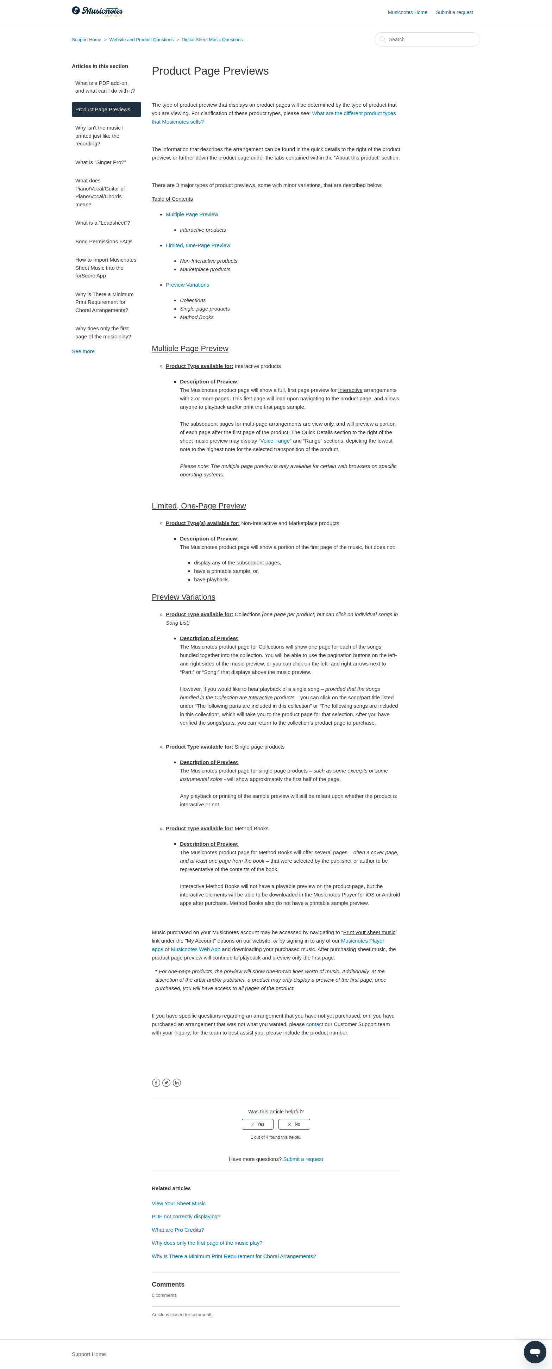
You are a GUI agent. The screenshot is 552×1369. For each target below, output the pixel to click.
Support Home (86, 39)
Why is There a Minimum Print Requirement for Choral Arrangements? (104, 302)
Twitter (166, 1083)
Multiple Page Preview (192, 214)
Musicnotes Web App (195, 949)
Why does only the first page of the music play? (103, 332)
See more (83, 351)
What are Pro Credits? (178, 1230)
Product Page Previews (102, 109)
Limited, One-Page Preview (198, 245)
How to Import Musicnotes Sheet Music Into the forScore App (105, 268)
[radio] (258, 1124)
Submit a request (454, 12)
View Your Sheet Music (179, 1203)
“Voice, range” (275, 441)
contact (314, 1024)
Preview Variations (187, 285)
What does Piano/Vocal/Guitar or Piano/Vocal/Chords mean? (100, 192)
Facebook (156, 1083)
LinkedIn (176, 1083)
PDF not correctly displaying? (186, 1216)
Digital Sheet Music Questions (212, 39)
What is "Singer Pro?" (100, 162)
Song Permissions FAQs (104, 241)
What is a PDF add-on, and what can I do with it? (105, 87)
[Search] (427, 39)
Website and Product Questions (141, 39)
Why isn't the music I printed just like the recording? (99, 135)
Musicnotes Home (407, 12)
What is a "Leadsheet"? (102, 223)
